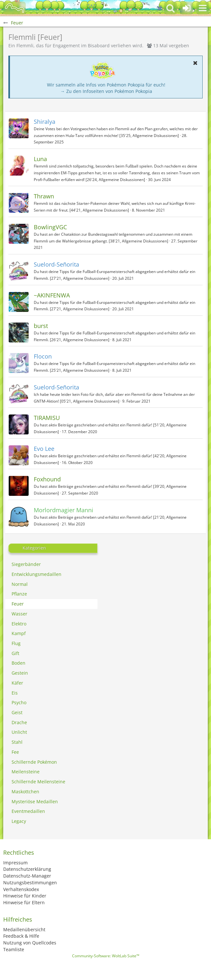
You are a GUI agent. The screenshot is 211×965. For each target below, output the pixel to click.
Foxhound (47, 479)
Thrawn (44, 196)
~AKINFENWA (52, 295)
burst (41, 326)
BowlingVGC (50, 227)
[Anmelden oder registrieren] (186, 8)
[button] (202, 8)
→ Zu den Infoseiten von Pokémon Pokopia (106, 91)
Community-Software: (105, 956)
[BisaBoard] (14, 8)
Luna (40, 159)
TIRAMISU (47, 418)
